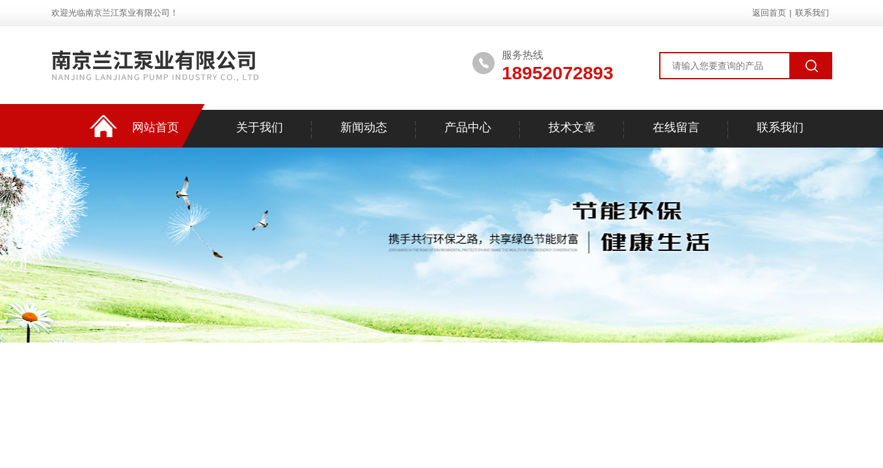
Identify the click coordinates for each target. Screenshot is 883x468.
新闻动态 (363, 127)
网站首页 (155, 127)
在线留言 (676, 127)
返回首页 (769, 13)
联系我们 (812, 13)
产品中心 (467, 127)
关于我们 (259, 127)
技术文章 (572, 127)
